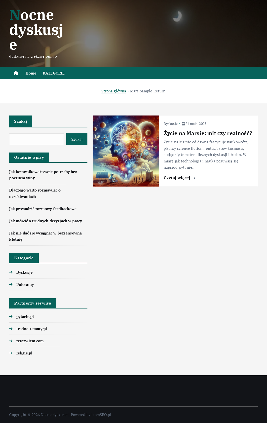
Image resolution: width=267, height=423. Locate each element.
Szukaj (20, 121)
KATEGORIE (54, 73)
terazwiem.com (30, 340)
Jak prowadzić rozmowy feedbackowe (42, 208)
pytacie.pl (25, 316)
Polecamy (25, 284)
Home (31, 73)
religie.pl (24, 352)
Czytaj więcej (179, 178)
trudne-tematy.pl (31, 328)
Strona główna (113, 90)
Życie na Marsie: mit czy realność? (208, 133)
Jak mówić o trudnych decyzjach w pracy (45, 220)
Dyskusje (24, 272)
